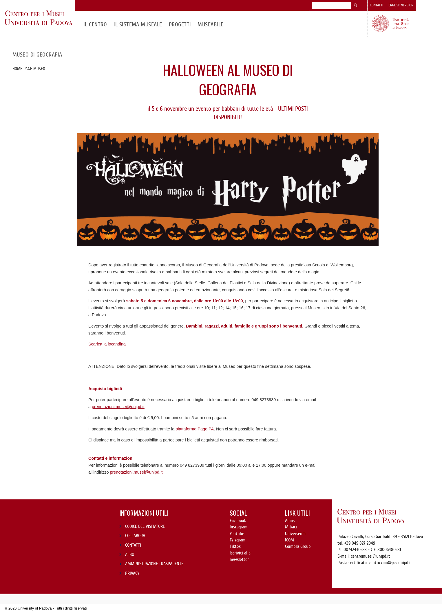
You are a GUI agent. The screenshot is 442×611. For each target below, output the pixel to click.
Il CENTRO (95, 24)
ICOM (289, 540)
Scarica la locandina (107, 344)
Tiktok (235, 546)
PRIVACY (132, 573)
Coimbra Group (298, 546)
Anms (290, 520)
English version (400, 5)
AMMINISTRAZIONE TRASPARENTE (154, 563)
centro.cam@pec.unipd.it (390, 562)
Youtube (237, 533)
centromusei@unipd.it (370, 556)
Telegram (237, 540)
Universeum (295, 533)
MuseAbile (210, 24)
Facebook (238, 520)
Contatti (376, 5)
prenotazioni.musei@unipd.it (118, 406)
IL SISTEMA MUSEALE (138, 24)
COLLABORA (135, 535)
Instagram (238, 527)
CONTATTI (133, 545)
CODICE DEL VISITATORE (145, 526)
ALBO (129, 554)
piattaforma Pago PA (195, 429)
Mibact (291, 527)
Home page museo (28, 68)
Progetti (180, 24)
